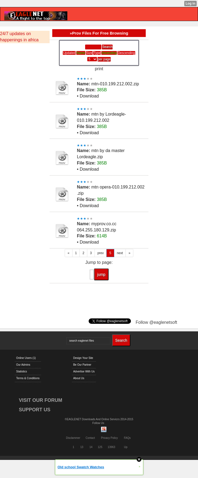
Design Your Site (83, 357)
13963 (111, 447)
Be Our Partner (82, 364)
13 (81, 447)
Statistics (21, 371)
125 (100, 447)
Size (89, 53)
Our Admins (23, 364)
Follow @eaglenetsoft (156, 322)
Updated (69, 53)
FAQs (127, 437)
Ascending (109, 53)
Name (81, 53)
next (120, 253)
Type (96, 53)
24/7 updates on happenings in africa (19, 36)
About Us (78, 378)
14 (90, 447)
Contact (90, 437)
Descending (126, 53)
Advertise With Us (84, 371)
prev (101, 253)
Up (125, 447)
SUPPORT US (34, 409)
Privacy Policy (109, 437)
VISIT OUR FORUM (40, 400)
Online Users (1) (26, 357)
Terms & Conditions (28, 378)
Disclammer (73, 437)
